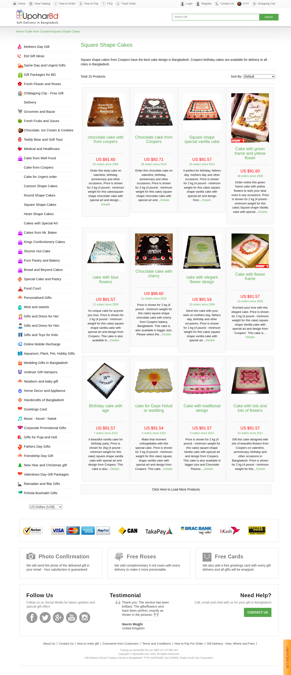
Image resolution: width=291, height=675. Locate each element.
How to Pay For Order (188, 643)
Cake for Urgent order (40, 177)
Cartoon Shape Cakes (41, 186)
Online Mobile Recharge (42, 344)
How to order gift (88, 643)
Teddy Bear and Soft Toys (43, 139)
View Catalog (42, 3)
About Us (49, 643)
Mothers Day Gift (37, 47)
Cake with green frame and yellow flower (250, 153)
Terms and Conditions (156, 643)
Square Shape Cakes (66, 31)
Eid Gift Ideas (34, 56)
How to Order (67, 3)
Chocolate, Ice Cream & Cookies (48, 130)
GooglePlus (58, 617)
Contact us (257, 612)
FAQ (110, 3)
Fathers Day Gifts (37, 446)
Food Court (32, 288)
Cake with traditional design (201, 408)
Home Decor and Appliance (44, 391)
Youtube (71, 617)
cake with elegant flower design (202, 279)
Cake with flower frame (250, 276)
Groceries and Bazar (39, 111)
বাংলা (246, 3)
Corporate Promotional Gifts (45, 428)
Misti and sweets (36, 307)
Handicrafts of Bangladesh (44, 400)
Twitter (45, 617)
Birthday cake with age (105, 408)
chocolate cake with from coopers (105, 139)
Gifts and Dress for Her (41, 316)
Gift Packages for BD (40, 74)
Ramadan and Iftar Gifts (42, 484)
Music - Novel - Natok (40, 418)
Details (105, 204)
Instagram (84, 617)
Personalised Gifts (38, 297)
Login (189, 3)
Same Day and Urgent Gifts (44, 65)
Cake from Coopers (38, 31)
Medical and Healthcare (42, 149)
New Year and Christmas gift (45, 465)
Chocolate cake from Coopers (154, 139)
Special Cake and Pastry (42, 279)
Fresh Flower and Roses (42, 84)
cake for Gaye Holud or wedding (153, 408)
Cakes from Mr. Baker (40, 232)
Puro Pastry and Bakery (42, 260)
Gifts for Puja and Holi (40, 437)
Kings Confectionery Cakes (44, 242)
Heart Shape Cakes (39, 214)
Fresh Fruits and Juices (41, 121)
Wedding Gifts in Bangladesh (46, 363)
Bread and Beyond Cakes (43, 270)
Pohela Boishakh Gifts (41, 493)
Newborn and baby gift (41, 381)
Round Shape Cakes (39, 195)
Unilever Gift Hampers (41, 372)
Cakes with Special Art (41, 223)
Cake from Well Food (40, 158)
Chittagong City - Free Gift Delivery (43, 97)
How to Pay (91, 3)
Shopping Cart (266, 3)
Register (206, 3)
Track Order (128, 3)
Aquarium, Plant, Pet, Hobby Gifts (49, 353)
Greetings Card (35, 409)
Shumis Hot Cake (37, 251)
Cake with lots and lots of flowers (250, 408)
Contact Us (227, 3)
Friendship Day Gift (38, 456)
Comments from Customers (121, 643)
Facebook (32, 617)
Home (21, 3)
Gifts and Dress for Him (41, 325)
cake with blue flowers (106, 279)
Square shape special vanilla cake (202, 139)
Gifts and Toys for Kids (41, 335)
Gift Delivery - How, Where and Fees (231, 643)
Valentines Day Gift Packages (46, 474)
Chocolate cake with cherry (153, 273)
